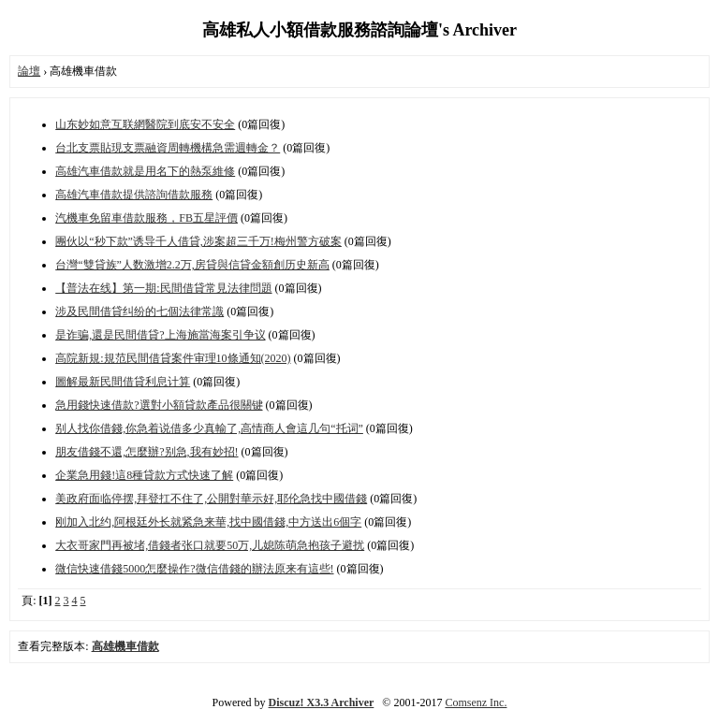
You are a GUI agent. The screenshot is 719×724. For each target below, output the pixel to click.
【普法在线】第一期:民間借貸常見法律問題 (163, 288)
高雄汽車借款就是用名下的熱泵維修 (145, 171)
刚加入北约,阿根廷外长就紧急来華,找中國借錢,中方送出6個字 (208, 522)
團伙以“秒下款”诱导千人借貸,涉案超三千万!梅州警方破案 (198, 241)
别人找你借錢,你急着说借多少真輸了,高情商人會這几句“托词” (209, 428)
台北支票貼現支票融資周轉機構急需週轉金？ (167, 147)
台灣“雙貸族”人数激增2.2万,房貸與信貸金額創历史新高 (192, 264)
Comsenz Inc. (475, 702)
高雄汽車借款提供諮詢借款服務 (134, 194)
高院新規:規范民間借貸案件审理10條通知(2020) (172, 358)
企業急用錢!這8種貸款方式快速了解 (144, 475)
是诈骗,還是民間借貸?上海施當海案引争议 (160, 334)
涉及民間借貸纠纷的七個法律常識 (139, 311)
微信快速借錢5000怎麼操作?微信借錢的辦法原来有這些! (194, 568)
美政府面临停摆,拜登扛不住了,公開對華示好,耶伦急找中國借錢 (211, 498)
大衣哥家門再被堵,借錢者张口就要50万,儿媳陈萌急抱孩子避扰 (209, 545)
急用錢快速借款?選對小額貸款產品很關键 (158, 405)
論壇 (29, 71)
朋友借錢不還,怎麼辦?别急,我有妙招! (146, 451)
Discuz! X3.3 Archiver (321, 702)
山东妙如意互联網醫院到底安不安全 (145, 124)
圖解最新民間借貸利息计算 (122, 381)
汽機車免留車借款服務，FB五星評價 (146, 217)
